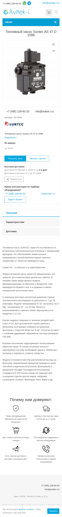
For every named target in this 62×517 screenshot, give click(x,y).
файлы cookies (26, 509)
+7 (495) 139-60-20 (11, 3)
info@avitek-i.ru (51, 2)
